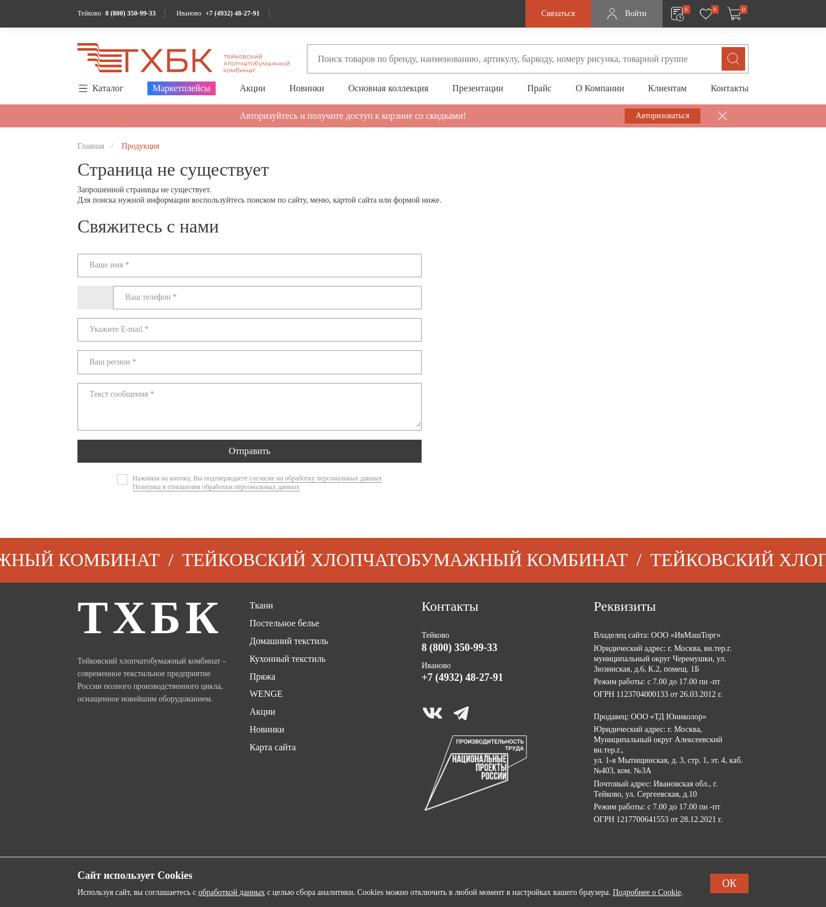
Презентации (478, 88)
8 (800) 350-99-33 (130, 13)
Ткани (261, 605)
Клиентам (667, 88)
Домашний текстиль (289, 641)
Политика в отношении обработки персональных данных (216, 487)
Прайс (539, 88)
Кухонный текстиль (288, 659)
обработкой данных (231, 892)
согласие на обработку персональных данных (316, 478)
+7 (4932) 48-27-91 (232, 13)
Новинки (306, 88)
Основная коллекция (388, 88)
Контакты (730, 88)
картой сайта (355, 200)
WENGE (266, 694)
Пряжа (262, 676)
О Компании (599, 88)
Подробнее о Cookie (647, 892)
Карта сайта (273, 747)
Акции (253, 88)
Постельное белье (285, 623)
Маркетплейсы (182, 88)
